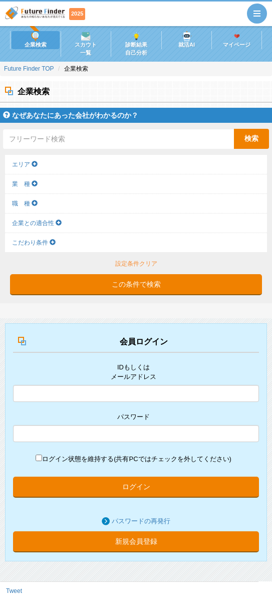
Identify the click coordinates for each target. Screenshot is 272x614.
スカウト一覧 (86, 43)
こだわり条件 (34, 242)
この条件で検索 (136, 284)
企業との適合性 (37, 223)
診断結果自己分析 (136, 43)
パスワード (133, 417)
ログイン (136, 487)
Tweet (14, 590)
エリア (25, 164)
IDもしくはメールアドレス (133, 371)
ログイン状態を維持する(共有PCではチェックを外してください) (133, 459)
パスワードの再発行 (141, 521)
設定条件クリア (136, 263)
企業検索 (36, 39)
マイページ (236, 39)
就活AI (186, 39)
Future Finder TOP (29, 68)
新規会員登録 (136, 541)
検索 (251, 138)
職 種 (25, 203)
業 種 (25, 183)
